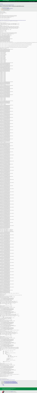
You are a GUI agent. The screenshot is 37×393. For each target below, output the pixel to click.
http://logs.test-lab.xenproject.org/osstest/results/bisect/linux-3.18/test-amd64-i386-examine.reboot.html (13, 20)
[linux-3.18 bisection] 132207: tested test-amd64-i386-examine (10, 381)
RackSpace (12, 391)
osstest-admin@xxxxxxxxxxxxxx (10, 8)
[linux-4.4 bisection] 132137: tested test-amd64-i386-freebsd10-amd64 (11, 383)
